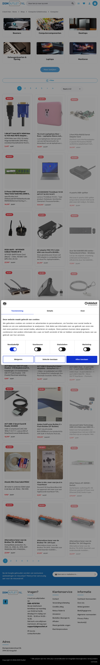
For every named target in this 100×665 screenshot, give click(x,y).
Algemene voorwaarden (86, 615)
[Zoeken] (72, 3)
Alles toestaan (82, 359)
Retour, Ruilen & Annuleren (59, 612)
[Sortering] (71, 89)
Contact (56, 599)
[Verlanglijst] (83, 3)
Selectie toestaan (50, 359)
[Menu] (77, 3)
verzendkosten (60, 659)
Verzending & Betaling (61, 603)
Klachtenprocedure (60, 629)
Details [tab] (50, 311)
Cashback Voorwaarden (86, 599)
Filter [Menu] (50, 81)
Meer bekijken (50, 70)
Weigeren (18, 359)
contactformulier (34, 634)
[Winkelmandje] (95, 3)
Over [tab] (83, 311)
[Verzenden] (95, 574)
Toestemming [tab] (17, 311)
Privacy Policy (83, 618)
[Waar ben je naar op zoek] (47, 3)
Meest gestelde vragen (61, 625)
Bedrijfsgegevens (84, 611)
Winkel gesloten (83, 607)
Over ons (80, 603)
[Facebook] (5, 602)
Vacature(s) (81, 622)
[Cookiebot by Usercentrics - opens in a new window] (86, 304)
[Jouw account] (89, 3)
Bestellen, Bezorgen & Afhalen (61, 619)
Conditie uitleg (58, 607)
